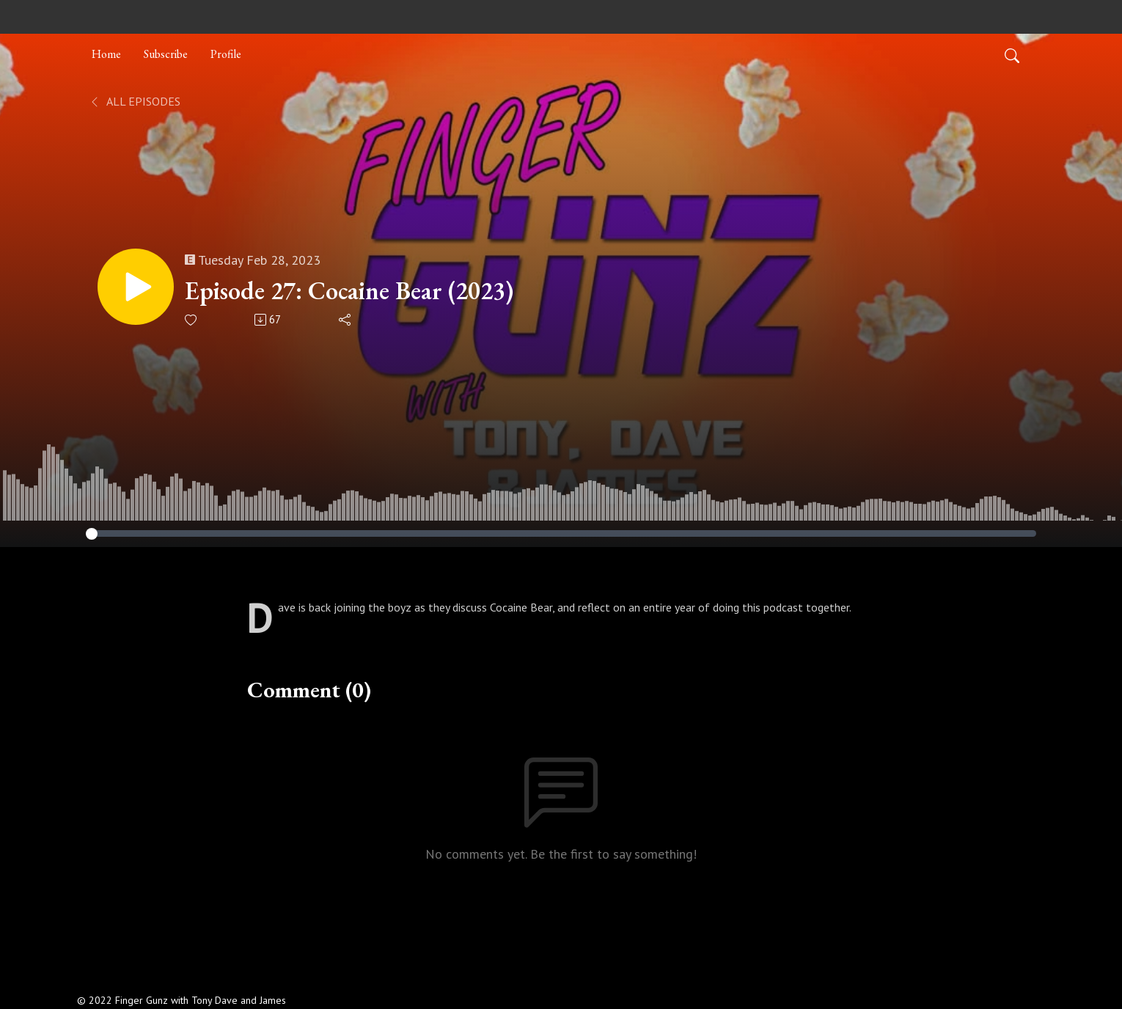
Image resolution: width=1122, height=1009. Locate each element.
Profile (225, 54)
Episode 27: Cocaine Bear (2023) (349, 291)
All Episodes (134, 101)
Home (106, 54)
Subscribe (166, 54)
